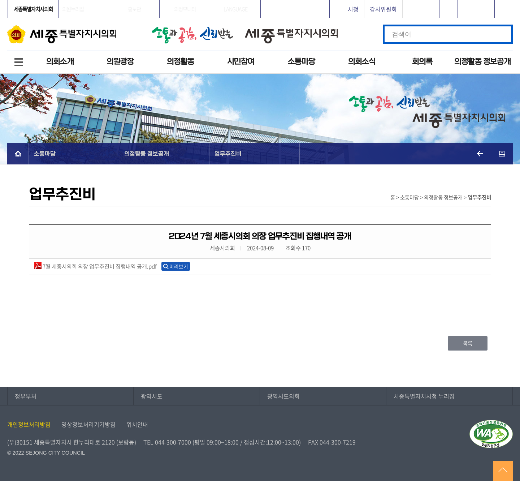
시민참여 (241, 61)
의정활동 (180, 61)
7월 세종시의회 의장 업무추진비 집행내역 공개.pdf (95, 266)
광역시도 (151, 396)
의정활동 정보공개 (482, 61)
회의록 (422, 61)
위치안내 (137, 424)
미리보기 (178, 266)
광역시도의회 (283, 396)
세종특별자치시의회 (33, 9)
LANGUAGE (235, 9)
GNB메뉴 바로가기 (260, 0)
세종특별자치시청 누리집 (424, 396)
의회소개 (60, 61)
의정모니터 (185, 9)
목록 (467, 343)
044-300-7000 (173, 442)
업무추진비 (228, 153)
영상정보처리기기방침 (88, 424)
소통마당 (301, 61)
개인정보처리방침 (29, 424)
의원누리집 (73, 9)
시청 (353, 9)
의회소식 (362, 61)
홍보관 (134, 9)
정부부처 (25, 396)
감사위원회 (383, 9)
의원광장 (120, 61)
